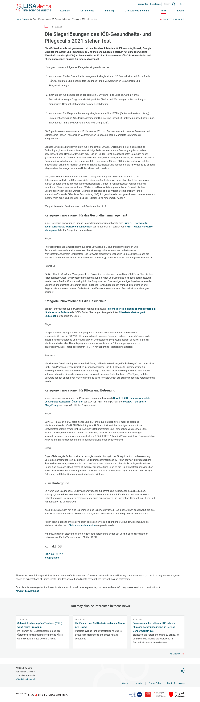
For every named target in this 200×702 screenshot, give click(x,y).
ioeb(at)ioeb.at (52, 557)
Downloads (155, 4)
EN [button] (181, 4)
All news (177, 654)
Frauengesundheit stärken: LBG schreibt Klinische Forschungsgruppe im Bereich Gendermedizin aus (154, 627)
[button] (87, 11)
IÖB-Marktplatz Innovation (82, 525)
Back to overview (172, 19)
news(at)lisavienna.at (27, 591)
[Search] (167, 4)
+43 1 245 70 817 (54, 554)
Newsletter (143, 4)
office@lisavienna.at (25, 679)
